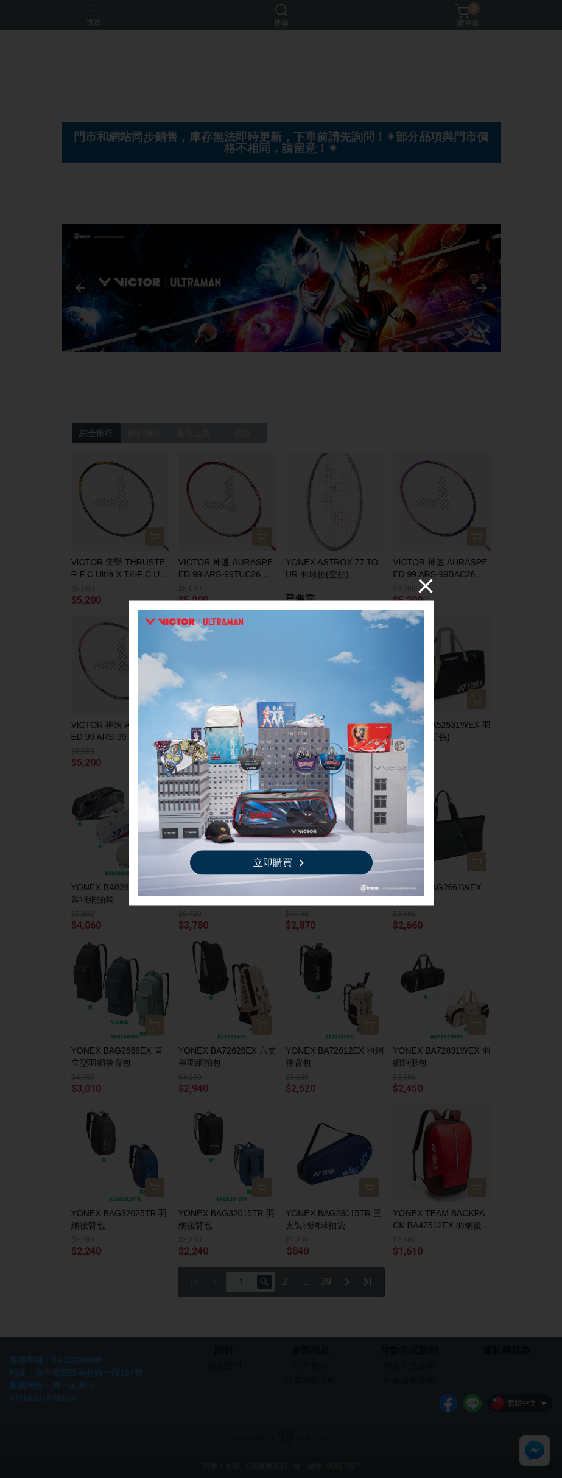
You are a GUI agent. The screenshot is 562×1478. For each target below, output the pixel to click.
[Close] (425, 585)
